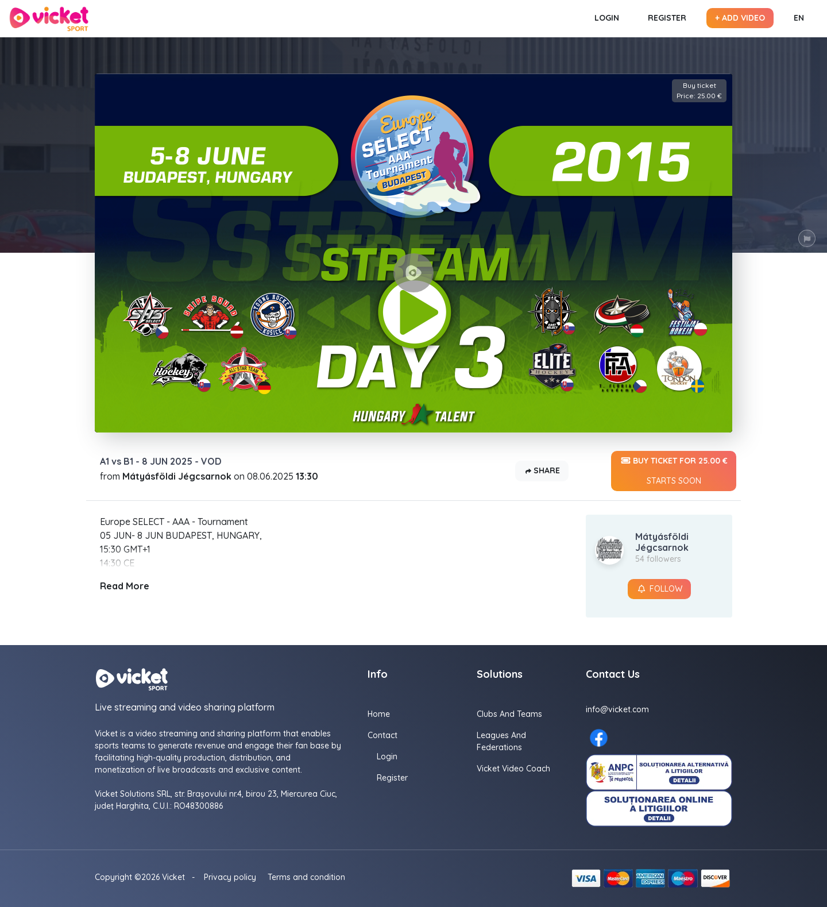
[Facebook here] (599, 738)
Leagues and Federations (501, 741)
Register (667, 18)
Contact (382, 735)
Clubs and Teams (509, 714)
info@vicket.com (617, 709)
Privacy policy (230, 877)
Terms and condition (306, 877)
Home (379, 714)
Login (606, 18)
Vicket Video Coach (513, 768)
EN (799, 18)
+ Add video (740, 18)
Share (542, 471)
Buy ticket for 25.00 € (674, 471)
